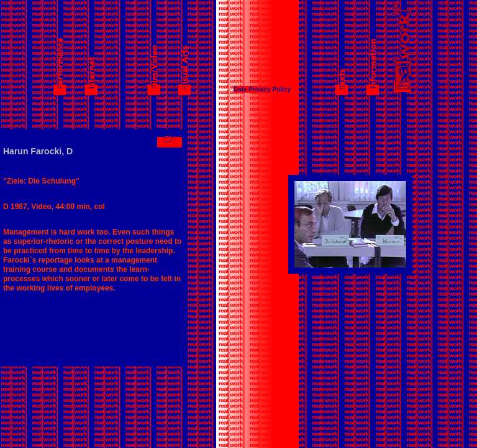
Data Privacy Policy (262, 89)
